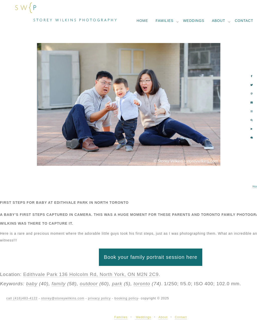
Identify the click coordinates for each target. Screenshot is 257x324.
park (117, 283)
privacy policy (99, 298)
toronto (142, 283)
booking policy (126, 298)
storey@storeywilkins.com (62, 298)
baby (31, 283)
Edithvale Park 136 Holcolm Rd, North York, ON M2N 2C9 (91, 274)
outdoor (89, 283)
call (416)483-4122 (22, 298)
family (59, 283)
